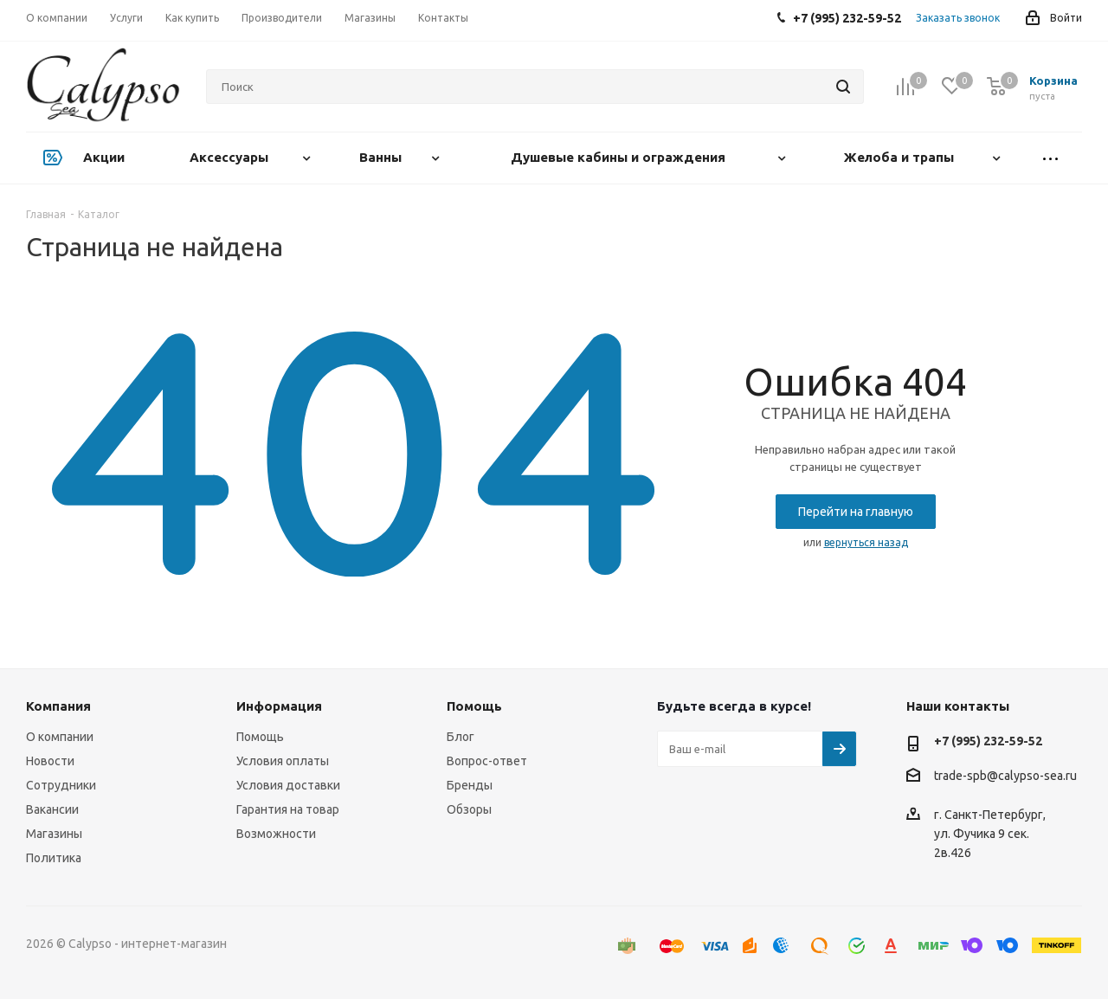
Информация (279, 706)
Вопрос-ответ (487, 761)
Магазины (54, 834)
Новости (50, 761)
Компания (58, 706)
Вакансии (52, 809)
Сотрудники (61, 785)
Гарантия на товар (287, 809)
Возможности (276, 834)
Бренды (470, 785)
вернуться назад (866, 542)
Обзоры (469, 809)
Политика (53, 858)
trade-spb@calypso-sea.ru (1005, 776)
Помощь (260, 737)
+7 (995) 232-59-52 (988, 741)
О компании (59, 737)
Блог (460, 737)
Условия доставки (288, 785)
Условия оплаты (282, 761)
